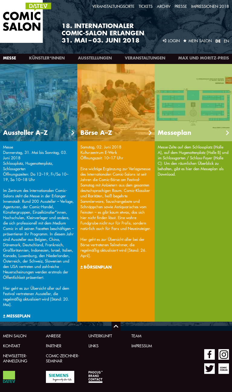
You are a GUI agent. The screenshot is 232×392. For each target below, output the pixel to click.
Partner (53, 345)
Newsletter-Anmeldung (15, 358)
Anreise (53, 335)
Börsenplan (97, 267)
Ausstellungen (95, 58)
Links (93, 345)
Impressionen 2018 (210, 6)
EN (226, 40)
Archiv (163, 6)
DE (218, 41)
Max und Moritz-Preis (203, 58)
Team (136, 335)
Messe (9, 58)
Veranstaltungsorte (113, 6)
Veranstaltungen (145, 58)
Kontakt (11, 345)
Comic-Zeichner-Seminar (62, 358)
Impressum (141, 345)
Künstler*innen (47, 58)
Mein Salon (14, 335)
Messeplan (18, 316)
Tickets (146, 6)
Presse (181, 6)
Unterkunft (100, 335)
